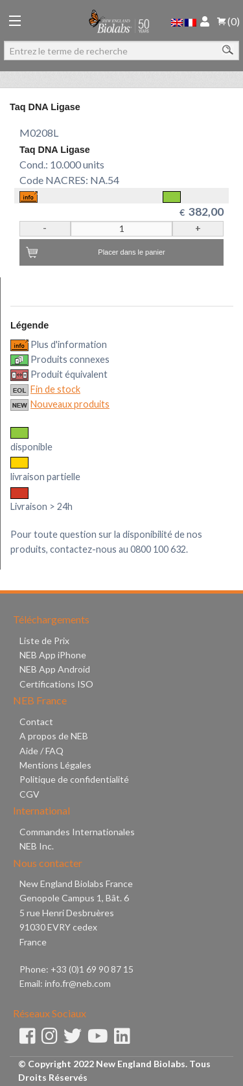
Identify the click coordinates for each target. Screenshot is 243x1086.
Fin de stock (55, 389)
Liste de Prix (44, 640)
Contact (36, 721)
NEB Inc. (36, 845)
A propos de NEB (53, 735)
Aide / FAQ (41, 750)
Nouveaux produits (70, 404)
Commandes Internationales (77, 831)
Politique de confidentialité (74, 779)
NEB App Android (54, 669)
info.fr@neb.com (78, 983)
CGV (29, 794)
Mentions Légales (55, 764)
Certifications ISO (56, 683)
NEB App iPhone (52, 654)
